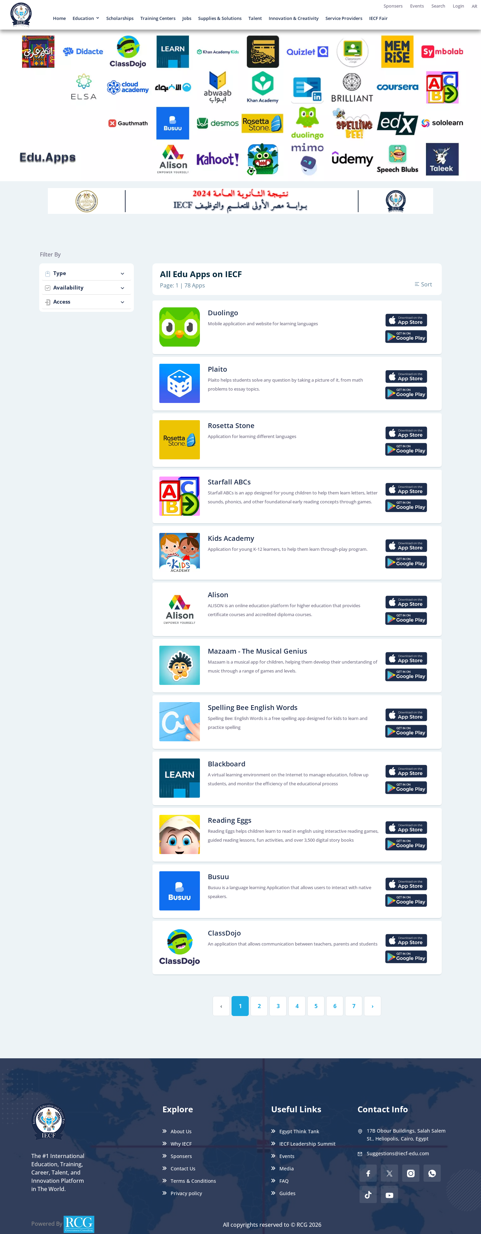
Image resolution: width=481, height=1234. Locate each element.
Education (83, 18)
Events (417, 6)
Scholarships (119, 18)
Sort (423, 284)
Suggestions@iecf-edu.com (398, 1153)
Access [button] (85, 301)
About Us (177, 1131)
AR (474, 6)
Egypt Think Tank (295, 1131)
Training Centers (157, 18)
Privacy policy (182, 1193)
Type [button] (85, 273)
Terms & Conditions (189, 1181)
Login (458, 6)
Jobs (186, 18)
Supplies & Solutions (220, 18)
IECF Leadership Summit (303, 1143)
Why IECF (177, 1143)
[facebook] (368, 1173)
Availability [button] (85, 287)
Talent (255, 18)
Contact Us (178, 1168)
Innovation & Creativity (294, 18)
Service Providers (343, 18)
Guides (283, 1193)
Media (282, 1168)
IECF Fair (378, 18)
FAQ (280, 1181)
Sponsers (393, 6)
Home (59, 18)
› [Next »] (373, 1006)
